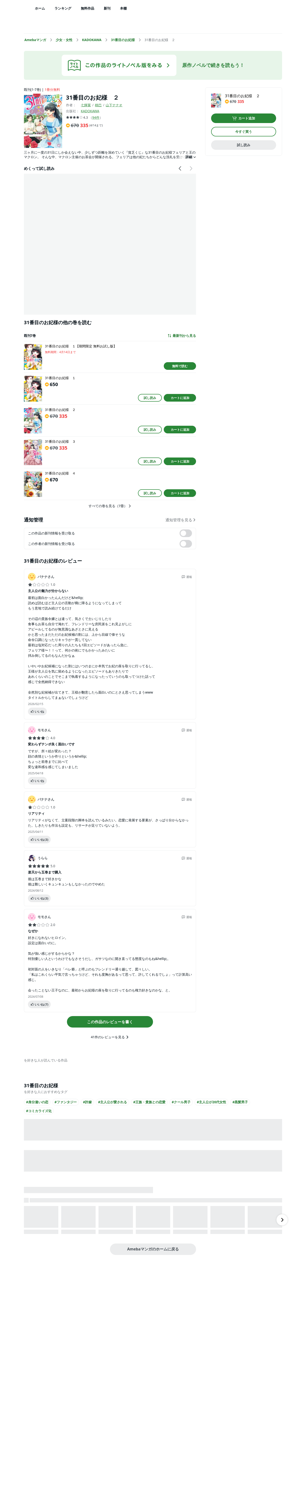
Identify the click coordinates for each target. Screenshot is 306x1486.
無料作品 (87, 8)
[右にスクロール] (191, 168)
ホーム (40, 8)
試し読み (150, 398)
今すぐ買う (243, 131)
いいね (37, 711)
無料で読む (180, 366)
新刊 (107, 8)
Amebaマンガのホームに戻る (153, 1249)
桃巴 (98, 105)
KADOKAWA (90, 111)
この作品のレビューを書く (110, 1021)
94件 (95, 117)
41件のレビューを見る (110, 1037)
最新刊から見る (181, 336)
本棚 (123, 8)
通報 (186, 577)
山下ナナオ (114, 105)
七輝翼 (86, 105)
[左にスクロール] (180, 168)
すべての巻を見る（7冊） (109, 506)
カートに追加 (180, 398)
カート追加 (243, 118)
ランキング (63, 8)
